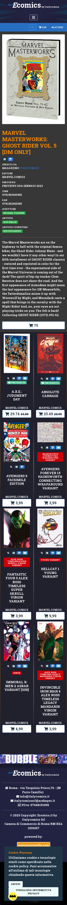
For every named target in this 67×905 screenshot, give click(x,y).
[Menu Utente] (34, 17)
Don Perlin (10, 222)
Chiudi (15, 884)
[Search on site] (32, 27)
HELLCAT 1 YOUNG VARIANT (50, 573)
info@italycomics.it (32, 796)
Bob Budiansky (12, 231)
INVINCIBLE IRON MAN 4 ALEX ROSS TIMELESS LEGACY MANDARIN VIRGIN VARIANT (50, 701)
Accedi (57, 27)
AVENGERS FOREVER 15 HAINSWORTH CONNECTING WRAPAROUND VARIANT (50, 478)
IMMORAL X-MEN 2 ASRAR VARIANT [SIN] (16, 686)
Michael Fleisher (13, 213)
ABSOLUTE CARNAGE (50, 394)
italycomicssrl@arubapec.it (33, 800)
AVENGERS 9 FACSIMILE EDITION (16, 480)
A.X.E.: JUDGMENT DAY (17, 395)
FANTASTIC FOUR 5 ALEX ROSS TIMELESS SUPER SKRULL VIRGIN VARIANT (17, 588)
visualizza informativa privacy (33, 892)
